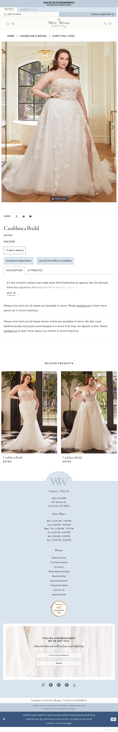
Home (11, 36)
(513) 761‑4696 (59, 502)
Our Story (59, 571)
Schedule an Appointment (20, 263)
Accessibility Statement (57, 711)
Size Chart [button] (10, 241)
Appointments (59, 598)
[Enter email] (59, 659)
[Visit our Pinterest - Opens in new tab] (67, 690)
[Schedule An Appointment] (102, 15)
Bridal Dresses (59, 561)
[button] (8, 24)
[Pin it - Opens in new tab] (24, 217)
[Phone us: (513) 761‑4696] (12, 15)
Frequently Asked (59, 589)
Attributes (35, 273)
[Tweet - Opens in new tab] (17, 217)
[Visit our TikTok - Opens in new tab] (43, 690)
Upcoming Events (59, 584)
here (69, 728)
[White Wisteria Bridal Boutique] (9, 10)
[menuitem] (9, 10)
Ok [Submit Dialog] (113, 724)
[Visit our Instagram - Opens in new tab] (59, 690)
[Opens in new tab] (59, 705)
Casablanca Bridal (33, 36)
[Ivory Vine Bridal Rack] (29, 10)
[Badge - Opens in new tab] (59, 612)
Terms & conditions (77, 711)
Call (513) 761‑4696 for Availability (61, 263)
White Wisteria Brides (59, 575)
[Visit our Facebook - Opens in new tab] (51, 690)
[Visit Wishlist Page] (110, 24)
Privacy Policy (39, 711)
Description (14, 273)
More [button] (9, 296)
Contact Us (59, 593)
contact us (83, 309)
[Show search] (105, 24)
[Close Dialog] (4, 724)
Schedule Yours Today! (59, 5)
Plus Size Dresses (59, 566)
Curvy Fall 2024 (63, 36)
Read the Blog (59, 580)
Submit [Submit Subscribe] (59, 668)
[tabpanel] (59, 122)
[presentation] (29, 416)
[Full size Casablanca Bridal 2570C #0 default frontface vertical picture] (59, 122)
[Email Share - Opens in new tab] (30, 217)
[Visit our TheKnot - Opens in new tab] (75, 690)
